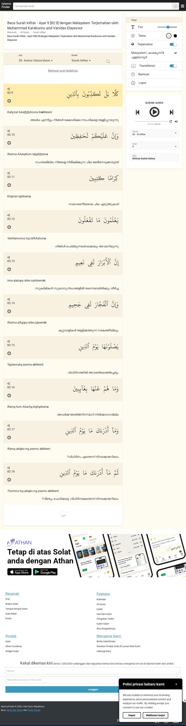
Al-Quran (24, 32)
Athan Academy (13, 646)
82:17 (11, 429)
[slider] (168, 27)
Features (103, 594)
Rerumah (12, 32)
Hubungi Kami (104, 651)
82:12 (11, 219)
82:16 (11, 387)
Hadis (100, 609)
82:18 (11, 471)
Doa (7, 599)
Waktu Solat (11, 604)
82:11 (11, 177)
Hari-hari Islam (104, 614)
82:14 (11, 303)
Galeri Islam (103, 623)
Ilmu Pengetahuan (106, 628)
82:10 (11, 134)
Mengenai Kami (109, 636)
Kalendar (101, 599)
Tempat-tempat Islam (16, 608)
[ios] (19, 571)
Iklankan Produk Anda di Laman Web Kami (118, 646)
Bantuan (140, 74)
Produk (10, 636)
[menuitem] (36, 58)
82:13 (11, 261)
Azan (8, 641)
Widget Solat (12, 651)
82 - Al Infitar (138, 134)
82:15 (11, 345)
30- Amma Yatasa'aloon (34, 60)
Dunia (8, 618)
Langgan (93, 689)
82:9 (10, 92)
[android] (45, 571)
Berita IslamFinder (106, 641)
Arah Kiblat (11, 613)
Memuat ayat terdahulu (63, 70)
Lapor (138, 83)
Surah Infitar (39, 32)
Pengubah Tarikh (105, 618)
